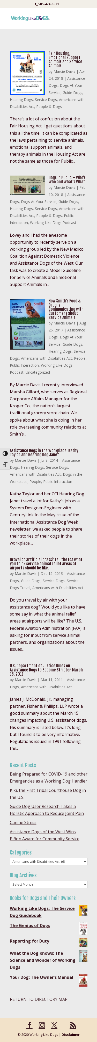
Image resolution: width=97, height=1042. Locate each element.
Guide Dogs (72, 92)
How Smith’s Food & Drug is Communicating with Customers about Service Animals (66, 309)
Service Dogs (46, 99)
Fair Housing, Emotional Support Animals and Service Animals (65, 59)
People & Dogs (49, 106)
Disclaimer (71, 1034)
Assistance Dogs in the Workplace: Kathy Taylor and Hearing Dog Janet (44, 452)
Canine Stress (23, 822)
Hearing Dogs (21, 99)
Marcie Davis (64, 71)
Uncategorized (38, 372)
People (80, 358)
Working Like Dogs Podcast (53, 222)
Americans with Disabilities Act (46, 358)
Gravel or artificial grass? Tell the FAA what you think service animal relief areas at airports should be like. (46, 563)
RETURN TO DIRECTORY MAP (39, 999)
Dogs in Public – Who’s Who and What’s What (67, 179)
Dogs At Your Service (38, 201)
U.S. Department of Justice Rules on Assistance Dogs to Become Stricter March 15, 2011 (46, 670)
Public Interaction (24, 365)
